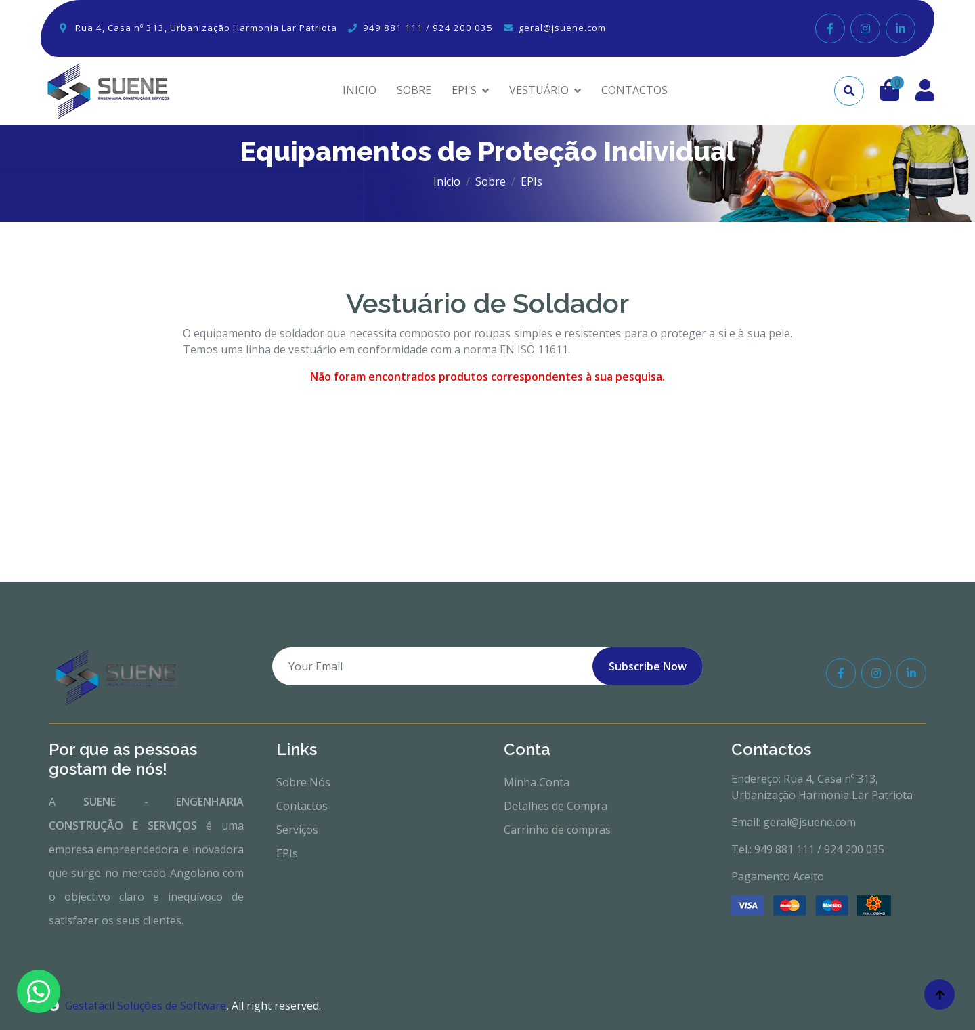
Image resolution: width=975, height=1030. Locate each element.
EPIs (287, 853)
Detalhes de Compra (555, 805)
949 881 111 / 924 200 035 (428, 28)
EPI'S (464, 90)
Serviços (297, 829)
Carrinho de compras (557, 829)
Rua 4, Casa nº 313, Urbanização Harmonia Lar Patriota (206, 28)
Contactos (302, 805)
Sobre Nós (303, 782)
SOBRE (414, 90)
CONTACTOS (634, 90)
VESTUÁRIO (539, 90)
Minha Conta (536, 782)
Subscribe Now (648, 666)
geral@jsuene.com (562, 28)
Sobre (490, 181)
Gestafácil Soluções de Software (137, 1005)
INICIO (359, 90)
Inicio (446, 181)
